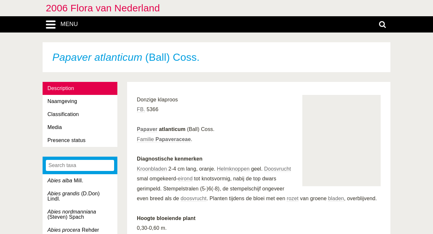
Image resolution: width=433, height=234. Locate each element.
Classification (63, 114)
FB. (141, 109)
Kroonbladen (152, 169)
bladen (336, 198)
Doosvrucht (277, 169)
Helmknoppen (233, 169)
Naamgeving (62, 101)
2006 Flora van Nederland (103, 8)
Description (60, 88)
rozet (292, 198)
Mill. (65, 180)
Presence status (66, 140)
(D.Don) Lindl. (73, 196)
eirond (185, 178)
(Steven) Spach (71, 214)
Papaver (147, 129)
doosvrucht (194, 198)
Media (54, 127)
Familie (164, 139)
